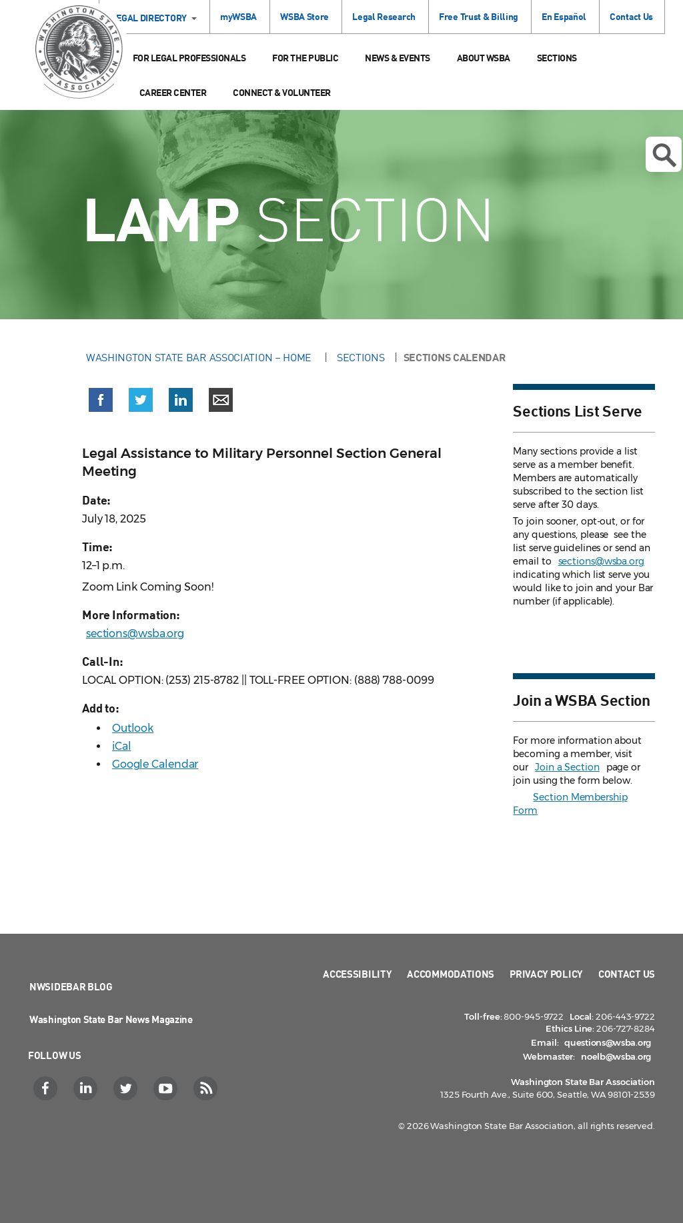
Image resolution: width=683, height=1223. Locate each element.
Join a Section (567, 767)
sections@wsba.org (135, 633)
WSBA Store (304, 16)
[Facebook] (47, 1088)
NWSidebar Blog (71, 986)
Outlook (132, 728)
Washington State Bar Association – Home (200, 357)
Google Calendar (155, 764)
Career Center (173, 92)
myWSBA (238, 16)
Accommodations (450, 974)
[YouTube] (167, 1088)
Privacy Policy (546, 974)
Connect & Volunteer (282, 92)
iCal (121, 746)
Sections (557, 57)
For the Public (305, 57)
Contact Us (631, 16)
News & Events (397, 57)
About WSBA (483, 57)
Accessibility (357, 974)
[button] (101, 402)
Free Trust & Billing (478, 16)
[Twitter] (127, 1088)
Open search (664, 155)
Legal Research (384, 16)
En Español (564, 16)
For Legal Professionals (189, 57)
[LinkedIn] (87, 1088)
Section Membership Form (570, 803)
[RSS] (207, 1088)
